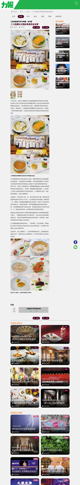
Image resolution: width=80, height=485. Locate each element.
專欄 (49, 16)
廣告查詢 (67, 479)
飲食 (27, 11)
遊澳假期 (58, 16)
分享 (47, 27)
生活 (21, 11)
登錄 (36, 311)
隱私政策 (61, 479)
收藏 (37, 27)
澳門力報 (14, 11)
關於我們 (44, 479)
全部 (13, 16)
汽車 (28, 16)
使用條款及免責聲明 (53, 479)
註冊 (30, 311)
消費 (42, 16)
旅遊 (35, 16)
